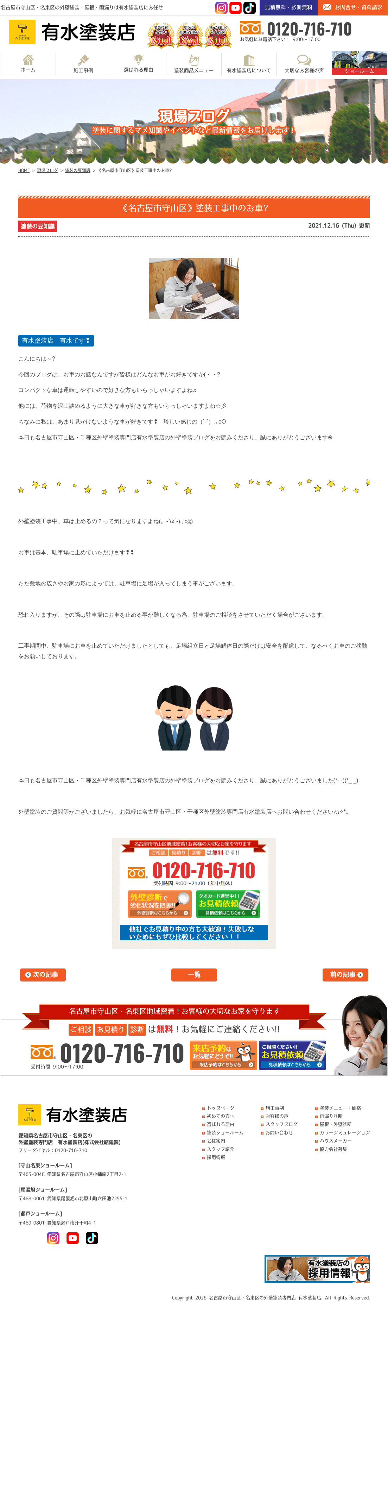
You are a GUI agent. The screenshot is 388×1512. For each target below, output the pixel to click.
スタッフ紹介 (220, 1149)
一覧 (194, 975)
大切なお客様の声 (304, 64)
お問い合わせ (279, 1132)
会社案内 (216, 1140)
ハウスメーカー (336, 1140)
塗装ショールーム (225, 1132)
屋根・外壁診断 (336, 1124)
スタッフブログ (282, 1124)
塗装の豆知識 (38, 226)
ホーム (28, 63)
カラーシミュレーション (345, 1132)
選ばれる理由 (138, 63)
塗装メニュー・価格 (340, 1108)
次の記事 (45, 975)
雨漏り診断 (331, 1116)
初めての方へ (220, 1116)
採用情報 (216, 1157)
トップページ (220, 1108)
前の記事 (342, 975)
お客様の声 (277, 1116)
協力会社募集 (333, 1149)
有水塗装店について (249, 64)
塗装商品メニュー (194, 64)
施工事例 (83, 64)
